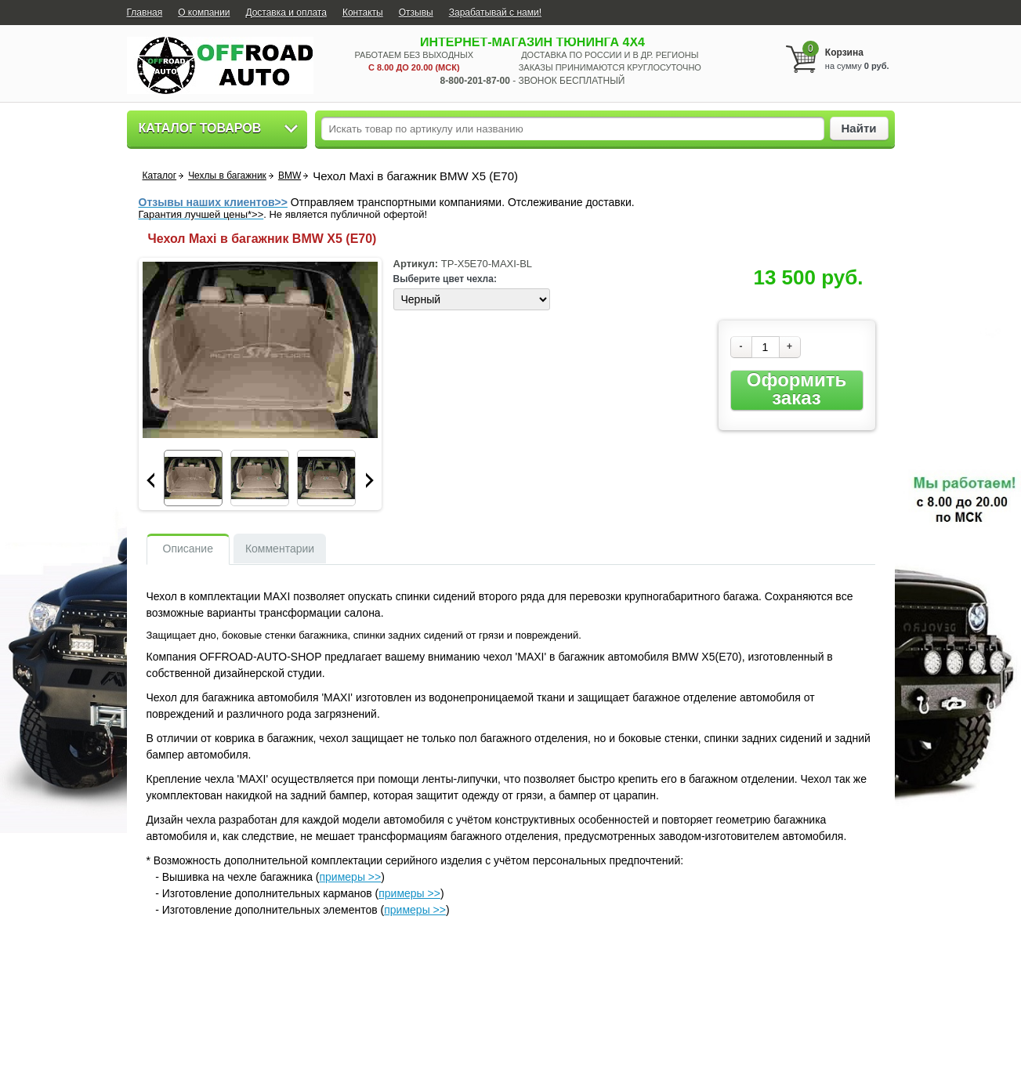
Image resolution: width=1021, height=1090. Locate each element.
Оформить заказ (796, 389)
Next (370, 480)
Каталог (160, 175)
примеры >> (351, 877)
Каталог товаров (200, 128)
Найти (859, 128)
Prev (150, 480)
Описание (188, 548)
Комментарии (279, 548)
